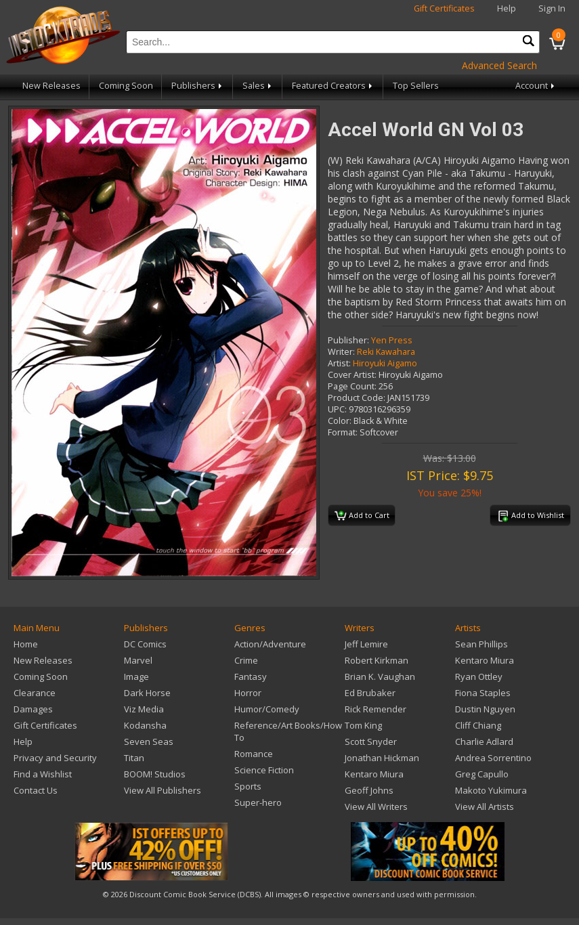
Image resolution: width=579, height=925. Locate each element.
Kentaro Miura (374, 774)
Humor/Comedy (266, 709)
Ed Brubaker (370, 693)
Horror (247, 693)
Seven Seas (148, 741)
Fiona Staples (483, 693)
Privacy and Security (55, 758)
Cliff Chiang (478, 725)
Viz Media (144, 709)
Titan (134, 758)
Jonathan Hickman (382, 758)
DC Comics (145, 644)
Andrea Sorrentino (493, 758)
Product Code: (356, 398)
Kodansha (145, 725)
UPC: (337, 409)
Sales (258, 85)
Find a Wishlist (43, 774)
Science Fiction (264, 770)
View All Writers (376, 806)
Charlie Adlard (484, 741)
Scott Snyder (371, 741)
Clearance (35, 693)
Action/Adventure (270, 644)
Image (136, 676)
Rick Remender (375, 709)
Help (506, 8)
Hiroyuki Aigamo (385, 363)
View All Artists (484, 806)
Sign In (551, 8)
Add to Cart (362, 516)
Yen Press (391, 340)
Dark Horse (147, 693)
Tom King (363, 725)
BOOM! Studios (155, 774)
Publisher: (348, 340)
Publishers (197, 85)
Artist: (339, 363)
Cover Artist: (352, 375)
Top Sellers (416, 85)
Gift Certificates (444, 8)
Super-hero (258, 802)
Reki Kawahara (386, 352)
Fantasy (250, 676)
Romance (253, 754)
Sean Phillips (481, 644)
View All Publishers (162, 790)
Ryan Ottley (478, 676)
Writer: (341, 352)
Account (536, 85)
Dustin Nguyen (485, 709)
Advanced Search (499, 65)
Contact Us (36, 790)
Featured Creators (333, 85)
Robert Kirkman (376, 660)
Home (26, 644)
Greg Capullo (482, 774)
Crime (246, 660)
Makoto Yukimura (491, 790)
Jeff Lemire (366, 644)
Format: (343, 432)
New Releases (51, 85)
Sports (247, 786)
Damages (33, 709)
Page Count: (352, 386)
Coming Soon (126, 85)
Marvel (138, 660)
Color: (339, 421)
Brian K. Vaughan (380, 676)
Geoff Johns (369, 790)
